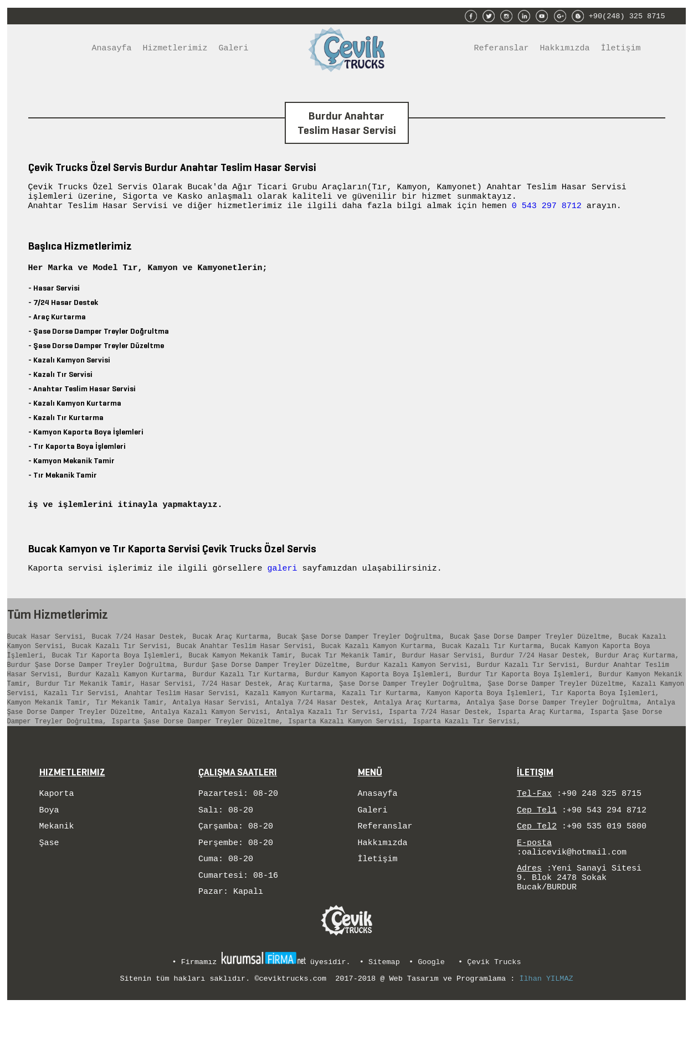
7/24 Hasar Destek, (238, 708)
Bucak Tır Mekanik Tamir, (349, 675)
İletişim (621, 49)
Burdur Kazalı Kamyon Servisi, (414, 686)
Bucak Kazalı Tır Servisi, (122, 664)
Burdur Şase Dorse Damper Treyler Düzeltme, (267, 686)
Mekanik (56, 862)
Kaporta (56, 826)
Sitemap (384, 1004)
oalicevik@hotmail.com (574, 891)
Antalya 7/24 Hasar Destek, (317, 731)
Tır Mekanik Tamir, (132, 731)
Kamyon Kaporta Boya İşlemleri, (486, 719)
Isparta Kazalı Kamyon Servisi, (348, 753)
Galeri (234, 49)
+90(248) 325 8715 (627, 15)
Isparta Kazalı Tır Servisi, (466, 753)
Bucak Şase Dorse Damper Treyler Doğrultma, (360, 653)
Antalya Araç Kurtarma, (417, 731)
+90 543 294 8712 (606, 844)
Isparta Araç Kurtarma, (541, 742)
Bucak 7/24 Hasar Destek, (140, 653)
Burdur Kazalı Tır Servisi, (528, 686)
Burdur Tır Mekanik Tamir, (86, 708)
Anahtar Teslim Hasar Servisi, (182, 719)
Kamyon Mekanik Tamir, (49, 731)
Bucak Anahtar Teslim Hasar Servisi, (246, 664)
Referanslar (501, 49)
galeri (285, 582)
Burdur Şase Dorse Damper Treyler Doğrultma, (93, 686)
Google (431, 1004)
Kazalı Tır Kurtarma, (382, 719)
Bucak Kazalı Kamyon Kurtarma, (379, 664)
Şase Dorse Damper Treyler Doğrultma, (410, 708)
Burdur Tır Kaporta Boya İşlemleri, (525, 697)
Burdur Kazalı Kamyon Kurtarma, (127, 697)
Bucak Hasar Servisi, (47, 653)
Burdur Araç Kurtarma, (637, 675)
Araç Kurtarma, (306, 708)
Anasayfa (112, 49)
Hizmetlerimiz (175, 49)
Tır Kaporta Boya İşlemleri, (605, 719)
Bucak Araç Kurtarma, (232, 653)
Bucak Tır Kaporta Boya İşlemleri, (118, 675)
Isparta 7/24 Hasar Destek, (440, 742)
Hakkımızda (565, 49)
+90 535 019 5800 (606, 862)
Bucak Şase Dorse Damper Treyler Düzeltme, (531, 653)
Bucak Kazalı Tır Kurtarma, (493, 664)
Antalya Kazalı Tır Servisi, (330, 742)
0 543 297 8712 (547, 210)
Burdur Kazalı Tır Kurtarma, (246, 697)
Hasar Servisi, (169, 708)
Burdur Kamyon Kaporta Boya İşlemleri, (379, 697)
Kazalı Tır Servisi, (82, 719)
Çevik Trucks (494, 1004)
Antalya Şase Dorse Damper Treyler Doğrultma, (554, 731)
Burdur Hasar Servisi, (443, 675)
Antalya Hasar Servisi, (216, 731)
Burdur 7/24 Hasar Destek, (541, 675)
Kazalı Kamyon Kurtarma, (291, 719)
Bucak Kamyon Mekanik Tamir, (242, 675)
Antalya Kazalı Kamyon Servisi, (211, 742)
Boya (49, 844)
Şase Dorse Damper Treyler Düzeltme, (557, 708)
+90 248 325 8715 (601, 826)
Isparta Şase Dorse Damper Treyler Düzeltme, (198, 753)
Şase (49, 880)
